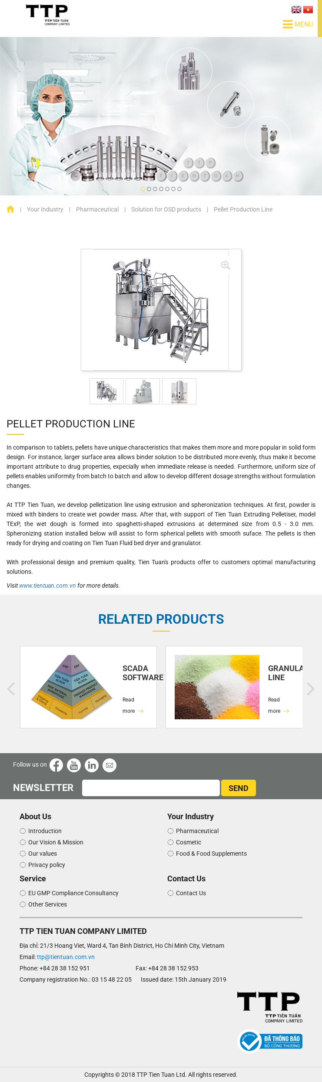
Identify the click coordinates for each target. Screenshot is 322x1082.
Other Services (47, 904)
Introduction (45, 830)
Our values (42, 853)
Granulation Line (281, 673)
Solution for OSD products (166, 209)
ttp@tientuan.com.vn (66, 956)
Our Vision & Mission (55, 842)
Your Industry (45, 209)
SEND (239, 788)
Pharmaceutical (97, 209)
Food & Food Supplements (211, 853)
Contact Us (191, 893)
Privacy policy (46, 864)
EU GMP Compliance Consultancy (73, 893)
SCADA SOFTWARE (135, 673)
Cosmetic (188, 842)
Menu (298, 24)
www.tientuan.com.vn (47, 585)
